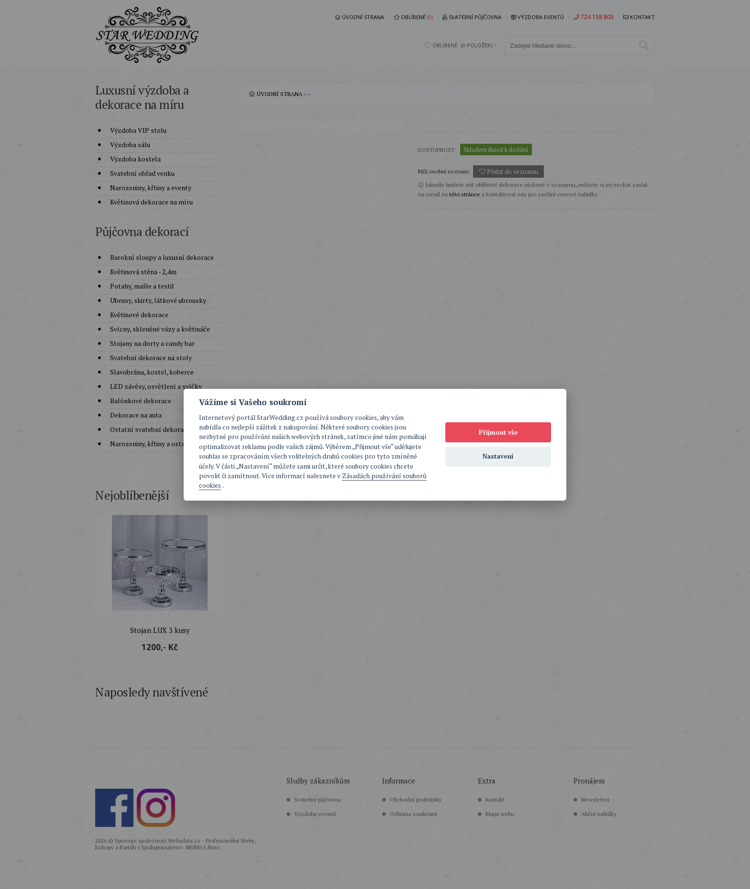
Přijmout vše (498, 432)
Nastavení (498, 456)
